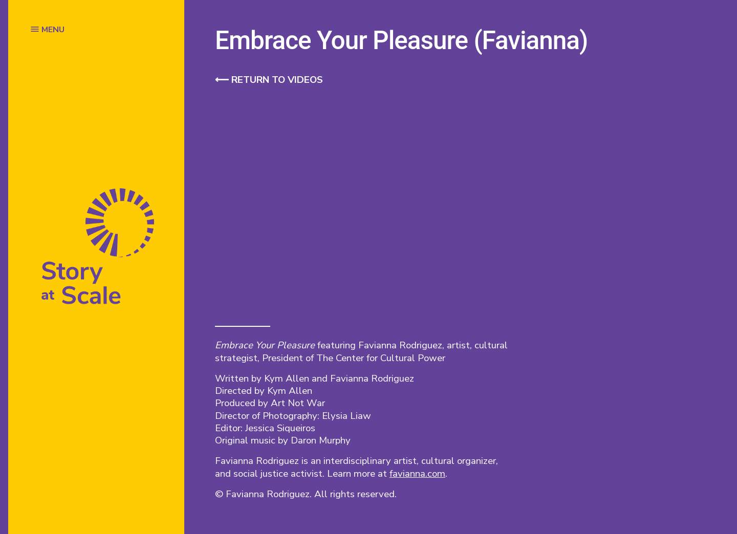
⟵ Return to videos (269, 79)
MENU (52, 29)
